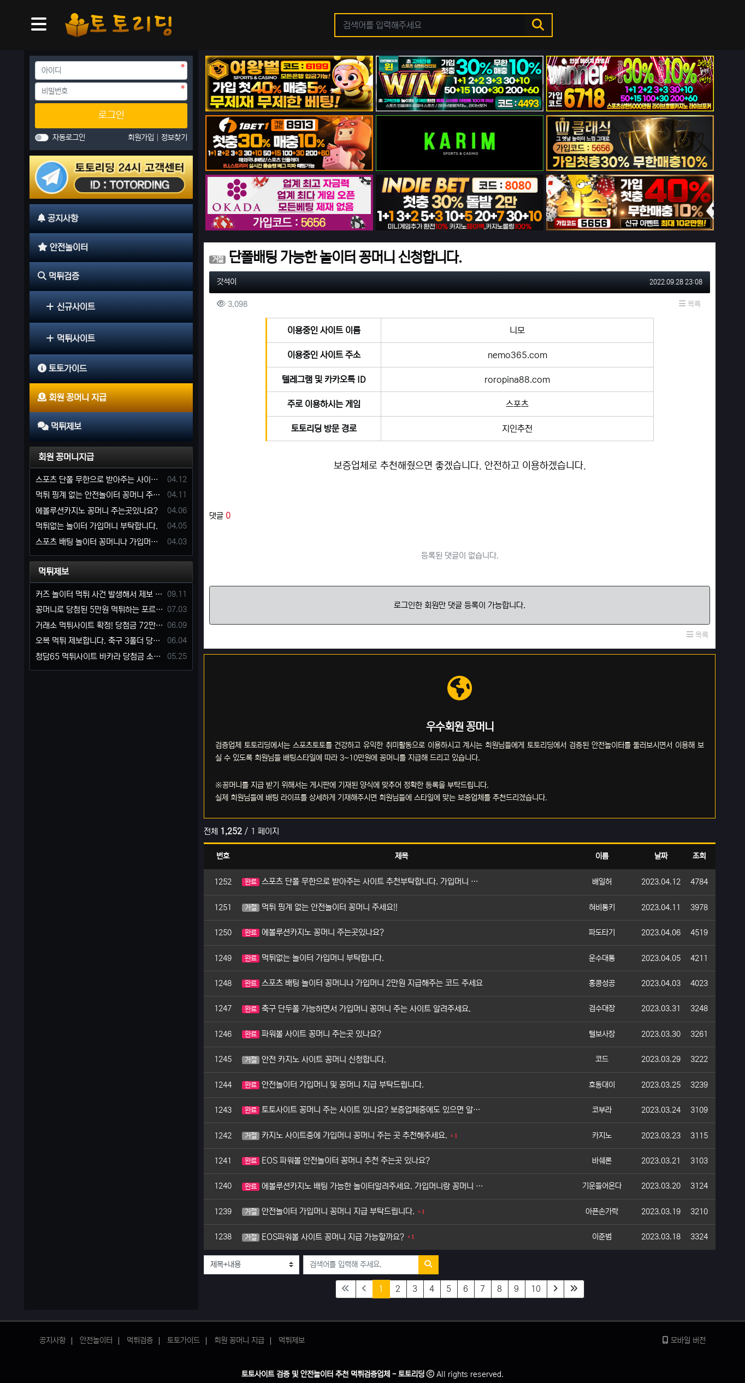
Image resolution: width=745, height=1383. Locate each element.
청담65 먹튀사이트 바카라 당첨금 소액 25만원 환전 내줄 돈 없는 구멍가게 (99, 656)
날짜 (660, 856)
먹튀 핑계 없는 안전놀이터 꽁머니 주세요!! (320, 907)
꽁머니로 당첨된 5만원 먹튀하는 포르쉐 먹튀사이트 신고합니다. (99, 609)
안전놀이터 (96, 1340)
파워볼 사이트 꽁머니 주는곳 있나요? (311, 1033)
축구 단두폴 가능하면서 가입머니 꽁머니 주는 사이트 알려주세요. (356, 1008)
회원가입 (142, 137)
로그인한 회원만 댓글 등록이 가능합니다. (459, 605)
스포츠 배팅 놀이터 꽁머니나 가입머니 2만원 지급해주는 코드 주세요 (362, 983)
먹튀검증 (140, 1340)
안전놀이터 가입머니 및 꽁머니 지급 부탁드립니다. (333, 1084)
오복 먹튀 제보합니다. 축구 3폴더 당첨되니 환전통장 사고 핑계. (99, 640)
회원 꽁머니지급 (66, 457)
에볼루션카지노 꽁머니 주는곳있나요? (313, 932)
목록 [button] (690, 304)
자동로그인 (68, 137)
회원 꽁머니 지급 (239, 1340)
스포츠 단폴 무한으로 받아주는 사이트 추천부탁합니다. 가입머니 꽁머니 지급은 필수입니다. (363, 881)
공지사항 (52, 1340)
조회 (699, 856)
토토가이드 (183, 1340)
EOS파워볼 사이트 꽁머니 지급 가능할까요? (323, 1237)
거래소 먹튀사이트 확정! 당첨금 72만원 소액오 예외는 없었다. (99, 625)
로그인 (111, 115)
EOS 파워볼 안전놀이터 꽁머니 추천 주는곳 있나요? (336, 1160)
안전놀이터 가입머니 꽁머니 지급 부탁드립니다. (328, 1211)
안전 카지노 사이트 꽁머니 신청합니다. (314, 1059)
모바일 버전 (684, 1340)
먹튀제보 (53, 572)
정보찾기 (174, 137)
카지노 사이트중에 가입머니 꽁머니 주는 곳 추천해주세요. (344, 1135)
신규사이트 (70, 307)
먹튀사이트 (70, 338)
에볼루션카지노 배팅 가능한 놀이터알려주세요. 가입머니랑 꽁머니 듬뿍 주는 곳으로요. (363, 1186)
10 (536, 1288)
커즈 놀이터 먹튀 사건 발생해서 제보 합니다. (99, 594)
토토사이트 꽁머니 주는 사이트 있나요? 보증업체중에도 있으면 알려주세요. (363, 1109)
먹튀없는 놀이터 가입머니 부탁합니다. (313, 958)
